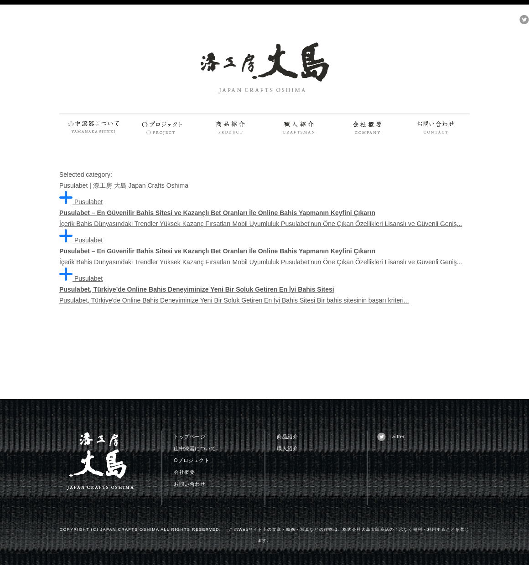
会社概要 (184, 472)
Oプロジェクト (191, 460)
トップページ (189, 436)
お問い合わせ (189, 484)
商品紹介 (287, 436)
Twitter (397, 436)
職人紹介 (287, 448)
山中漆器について (195, 448)
